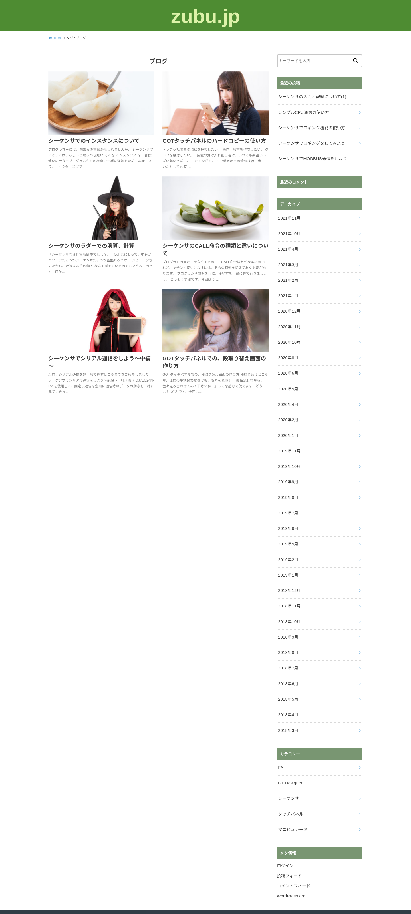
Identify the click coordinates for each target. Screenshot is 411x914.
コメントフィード (293, 867)
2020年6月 (288, 366)
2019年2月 (288, 548)
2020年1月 (288, 427)
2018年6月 (288, 669)
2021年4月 (288, 246)
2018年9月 (288, 623)
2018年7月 (288, 653)
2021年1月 (288, 291)
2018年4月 (288, 699)
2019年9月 (288, 472)
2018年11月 (289, 593)
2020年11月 (289, 321)
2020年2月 (288, 412)
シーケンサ (288, 781)
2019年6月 (288, 517)
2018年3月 (288, 714)
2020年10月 (289, 336)
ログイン (285, 847)
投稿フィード (289, 857)
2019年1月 (288, 563)
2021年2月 (288, 276)
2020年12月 (289, 306)
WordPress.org (291, 876)
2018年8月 (288, 638)
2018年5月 (288, 683)
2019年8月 (288, 487)
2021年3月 (288, 261)
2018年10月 (289, 608)
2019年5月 (288, 532)
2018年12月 (289, 578)
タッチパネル (290, 796)
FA (280, 751)
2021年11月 (289, 215)
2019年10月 (289, 457)
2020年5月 (288, 381)
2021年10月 (289, 230)
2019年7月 (288, 502)
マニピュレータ (292, 811)
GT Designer (290, 766)
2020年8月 (288, 351)
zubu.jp (205, 15)
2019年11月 (289, 442)
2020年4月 (288, 397)
